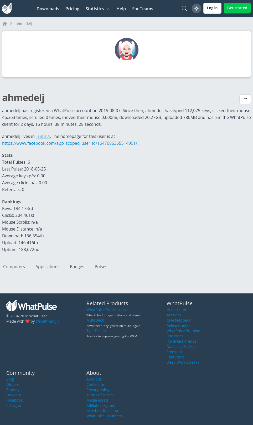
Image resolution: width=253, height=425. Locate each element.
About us (94, 379)
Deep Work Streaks (183, 362)
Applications (47, 266)
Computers (14, 266)
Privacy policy (98, 389)
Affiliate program (100, 405)
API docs (174, 314)
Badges (77, 266)
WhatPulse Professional (106, 309)
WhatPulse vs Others (104, 415)
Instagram (15, 405)
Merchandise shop (102, 410)
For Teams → (145, 9)
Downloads (48, 9)
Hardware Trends (181, 341)
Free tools (175, 351)
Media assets (97, 400)
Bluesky (12, 389)
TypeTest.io (96, 330)
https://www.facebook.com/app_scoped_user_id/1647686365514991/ (69, 143)
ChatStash (175, 356)
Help (121, 9)
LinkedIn (13, 394)
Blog (10, 379)
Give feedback (179, 320)
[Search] (184, 8)
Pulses (101, 266)
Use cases (175, 335)
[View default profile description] (245, 99)
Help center (177, 309)
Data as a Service (181, 346)
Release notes (178, 325)
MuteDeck (95, 320)
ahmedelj (24, 23)
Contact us (95, 384)
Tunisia (43, 136)
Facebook (14, 400)
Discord (12, 384)
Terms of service (100, 394)
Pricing (72, 9)
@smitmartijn (47, 321)
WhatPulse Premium (184, 330)
